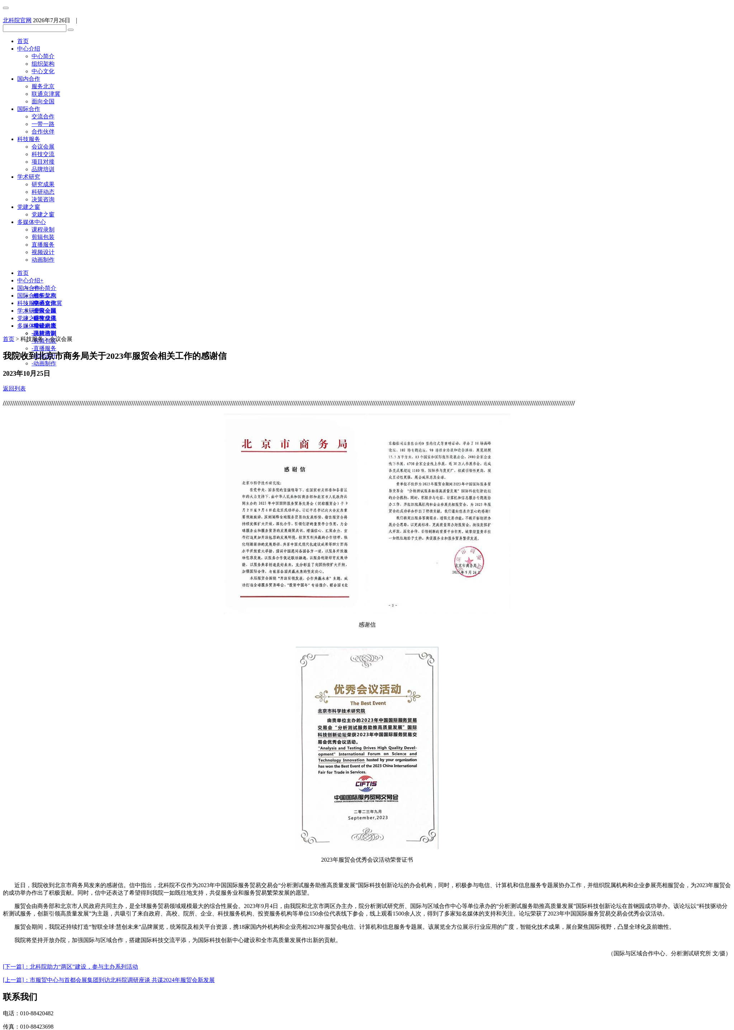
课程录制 (43, 229)
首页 (23, 41)
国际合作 (28, 109)
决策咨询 (43, 199)
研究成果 (43, 184)
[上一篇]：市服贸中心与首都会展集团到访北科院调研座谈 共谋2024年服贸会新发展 (109, 980)
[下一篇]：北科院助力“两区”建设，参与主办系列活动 (70, 967)
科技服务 (28, 139)
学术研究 (28, 177)
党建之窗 (28, 207)
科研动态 (43, 192)
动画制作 (43, 260)
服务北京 (43, 86)
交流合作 (43, 116)
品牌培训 (43, 169)
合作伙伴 (43, 131)
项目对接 (43, 162)
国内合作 (28, 79)
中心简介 (43, 56)
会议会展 (43, 147)
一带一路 (43, 124)
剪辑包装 (43, 237)
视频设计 (43, 252)
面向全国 (43, 101)
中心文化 (43, 71)
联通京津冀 (46, 94)
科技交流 (43, 154)
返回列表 (14, 388)
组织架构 (43, 64)
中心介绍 (28, 49)
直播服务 (43, 245)
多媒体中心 (31, 222)
